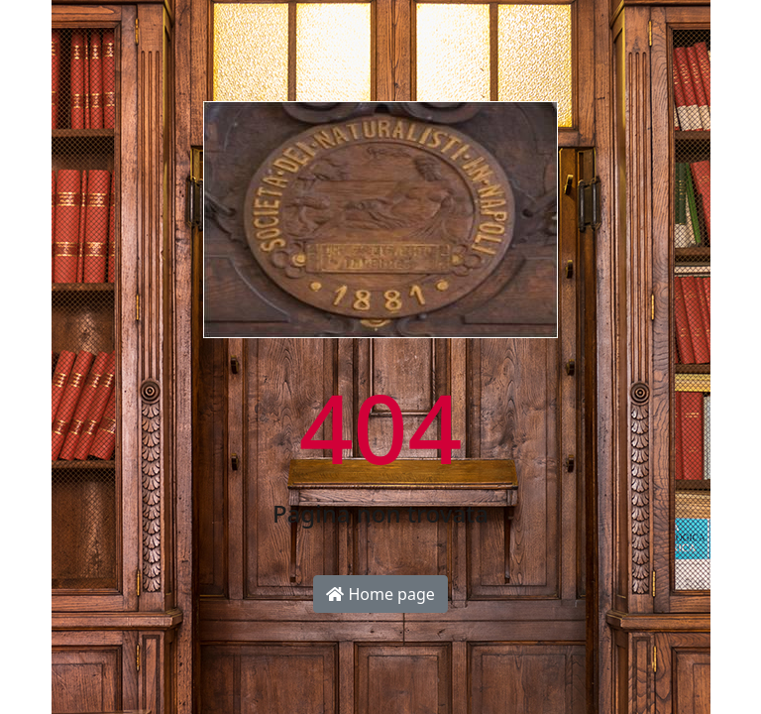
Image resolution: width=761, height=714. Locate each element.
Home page (380, 594)
